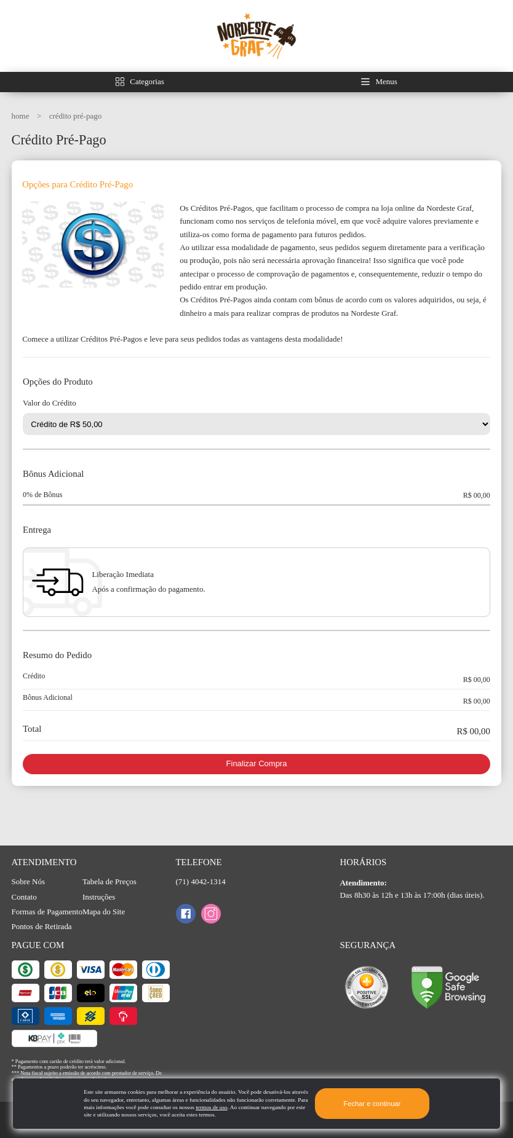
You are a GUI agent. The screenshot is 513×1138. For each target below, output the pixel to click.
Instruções (98, 896)
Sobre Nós (28, 881)
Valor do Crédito (49, 403)
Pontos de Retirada (42, 926)
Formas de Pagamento (47, 911)
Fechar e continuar (372, 1103)
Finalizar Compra (256, 763)
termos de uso (211, 1107)
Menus (386, 81)
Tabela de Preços (109, 881)
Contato (24, 896)
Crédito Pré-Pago (75, 115)
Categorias (147, 81)
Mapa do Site (103, 911)
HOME (21, 115)
